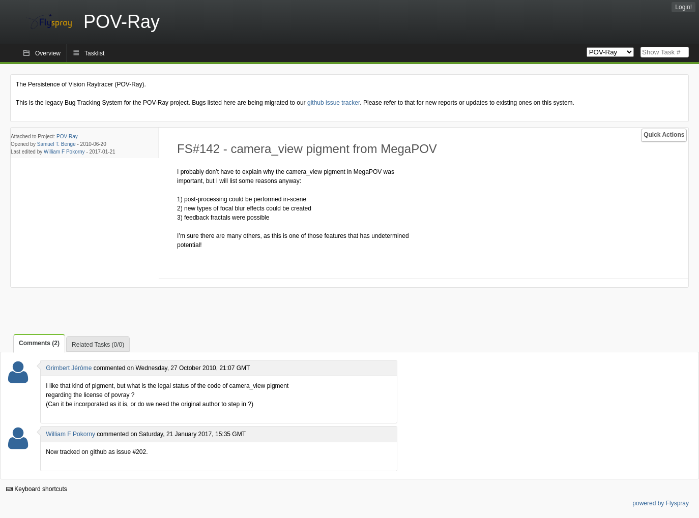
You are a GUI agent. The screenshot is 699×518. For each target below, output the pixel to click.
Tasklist (94, 53)
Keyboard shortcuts (36, 489)
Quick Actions (664, 134)
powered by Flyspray (660, 503)
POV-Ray (67, 136)
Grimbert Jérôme (69, 368)
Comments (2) (39, 343)
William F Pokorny (64, 152)
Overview (48, 53)
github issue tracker (333, 102)
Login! (683, 7)
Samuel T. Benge (56, 144)
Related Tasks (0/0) (98, 344)
